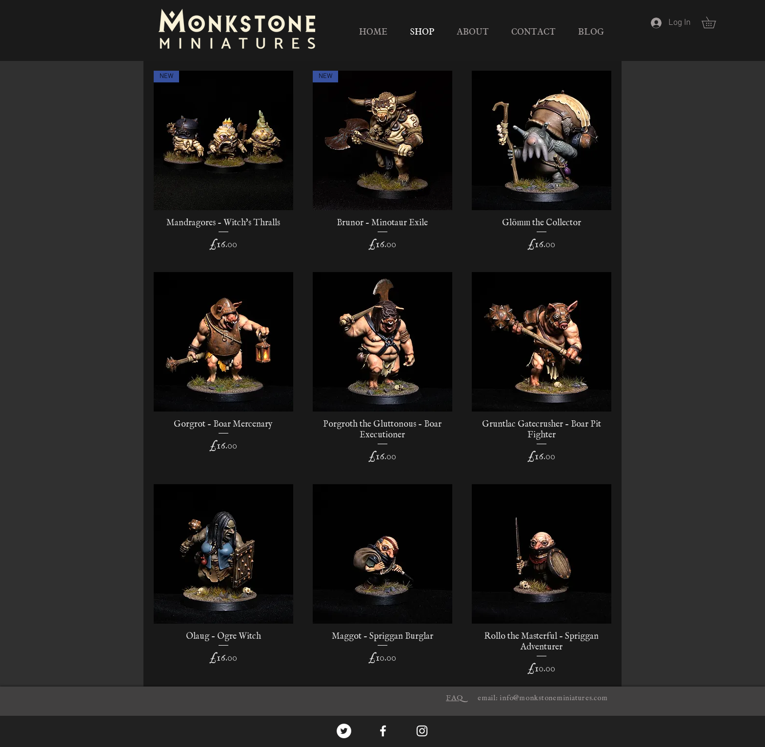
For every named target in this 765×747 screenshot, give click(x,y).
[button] (714, 22)
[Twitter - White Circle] (344, 731)
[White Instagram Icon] (422, 731)
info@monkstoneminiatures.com (553, 698)
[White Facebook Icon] (383, 731)
